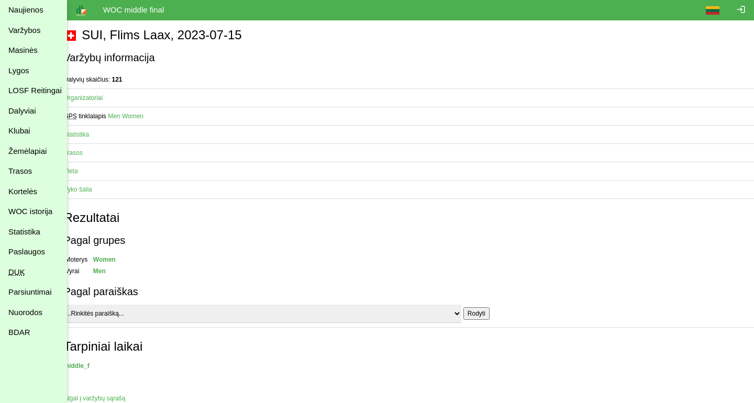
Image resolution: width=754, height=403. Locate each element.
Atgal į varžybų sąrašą (106, 398)
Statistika (24, 231)
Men (126, 116)
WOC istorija (30, 211)
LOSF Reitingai (35, 90)
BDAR (19, 332)
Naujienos (25, 9)
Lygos (18, 70)
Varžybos (24, 30)
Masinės (23, 50)
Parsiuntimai (30, 291)
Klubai (19, 130)
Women (144, 116)
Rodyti (488, 313)
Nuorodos (25, 312)
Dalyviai (22, 110)
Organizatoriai (95, 98)
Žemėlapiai (27, 151)
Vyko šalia (89, 189)
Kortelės (22, 191)
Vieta (82, 171)
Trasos (20, 170)
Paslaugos (26, 251)
